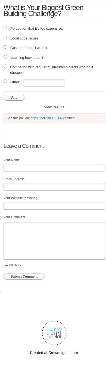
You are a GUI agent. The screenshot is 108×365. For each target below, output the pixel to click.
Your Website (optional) (20, 198)
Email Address (14, 179)
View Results (54, 107)
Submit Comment (24, 276)
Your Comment (14, 217)
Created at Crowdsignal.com (54, 353)
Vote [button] (14, 98)
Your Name (12, 160)
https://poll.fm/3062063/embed (53, 118)
